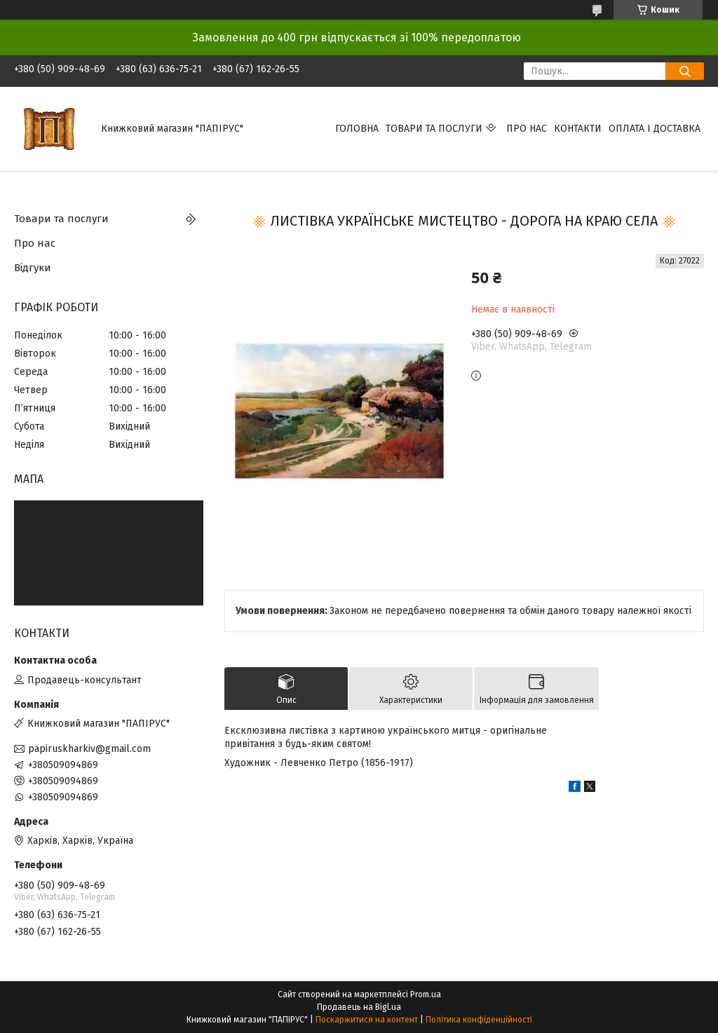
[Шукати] (684, 71)
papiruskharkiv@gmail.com (89, 749)
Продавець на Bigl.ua (359, 1007)
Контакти (578, 129)
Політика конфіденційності (479, 1020)
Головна (357, 129)
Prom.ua (425, 994)
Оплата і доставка (654, 129)
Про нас (526, 129)
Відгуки (32, 267)
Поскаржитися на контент (367, 1020)
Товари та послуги (434, 129)
